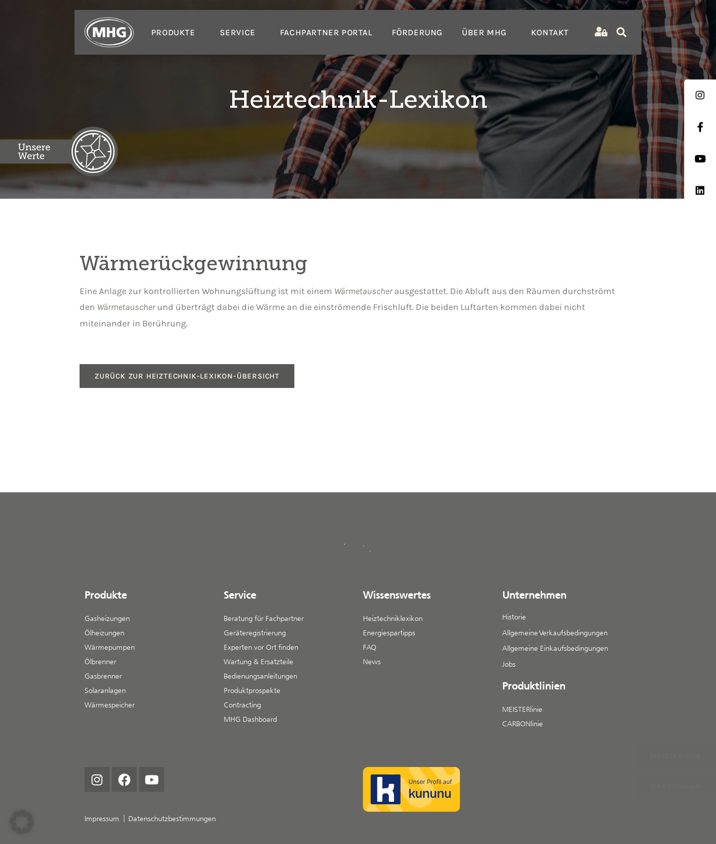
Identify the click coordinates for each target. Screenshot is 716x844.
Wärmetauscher (363, 291)
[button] (22, 822)
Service (240, 32)
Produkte (175, 32)
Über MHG (487, 32)
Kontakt (550, 32)
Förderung (417, 32)
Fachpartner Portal (326, 32)
